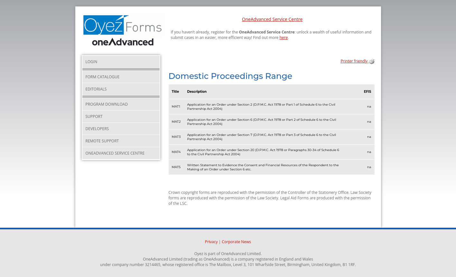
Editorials (96, 89)
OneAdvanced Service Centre (272, 19)
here (283, 37)
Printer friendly (357, 61)
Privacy (211, 241)
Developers (97, 128)
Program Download (107, 104)
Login (92, 61)
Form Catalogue (103, 77)
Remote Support (102, 141)
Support (94, 116)
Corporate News (236, 241)
